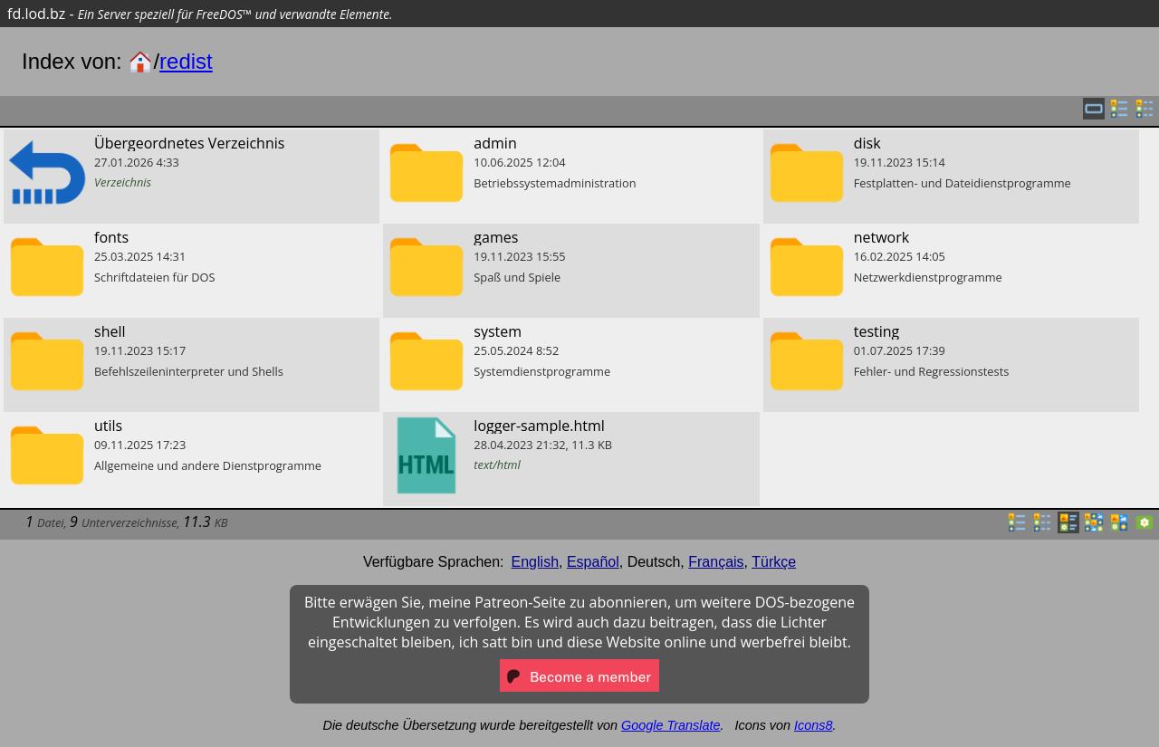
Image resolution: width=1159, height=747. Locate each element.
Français (715, 562)
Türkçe (774, 562)
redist (186, 61)
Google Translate (670, 725)
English (535, 562)
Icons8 (813, 725)
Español (593, 562)
